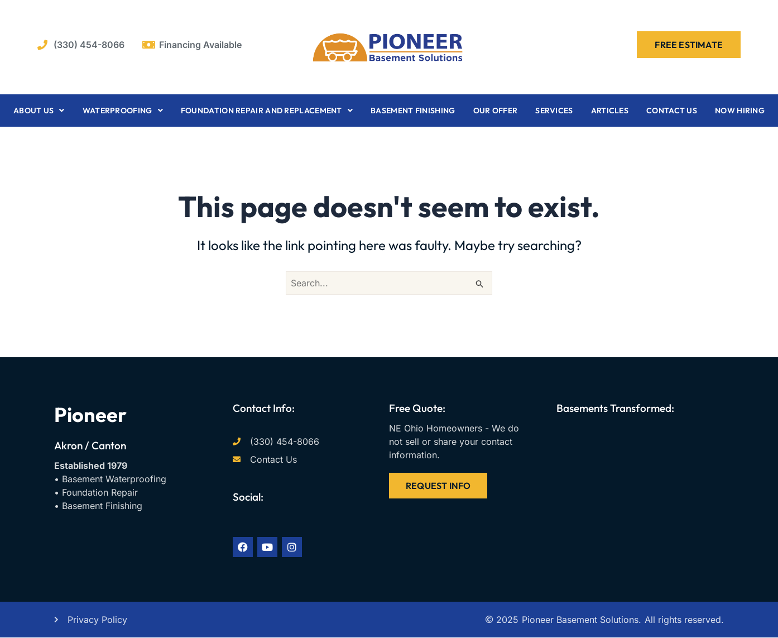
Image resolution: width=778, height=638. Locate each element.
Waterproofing (123, 110)
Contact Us (671, 110)
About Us (39, 110)
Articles (609, 110)
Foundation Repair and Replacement (267, 110)
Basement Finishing (413, 110)
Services (554, 110)
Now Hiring (740, 110)
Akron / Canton (90, 445)
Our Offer (495, 110)
